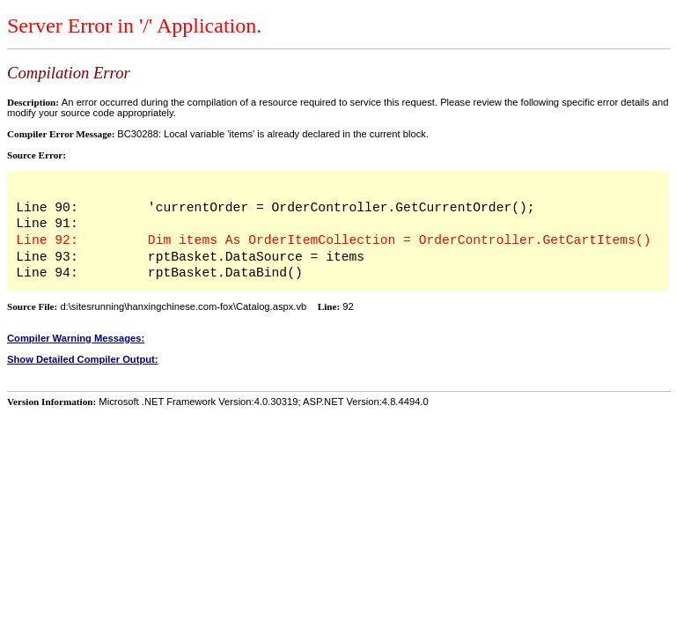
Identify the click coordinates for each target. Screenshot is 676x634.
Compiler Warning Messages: (75, 338)
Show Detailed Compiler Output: (82, 359)
